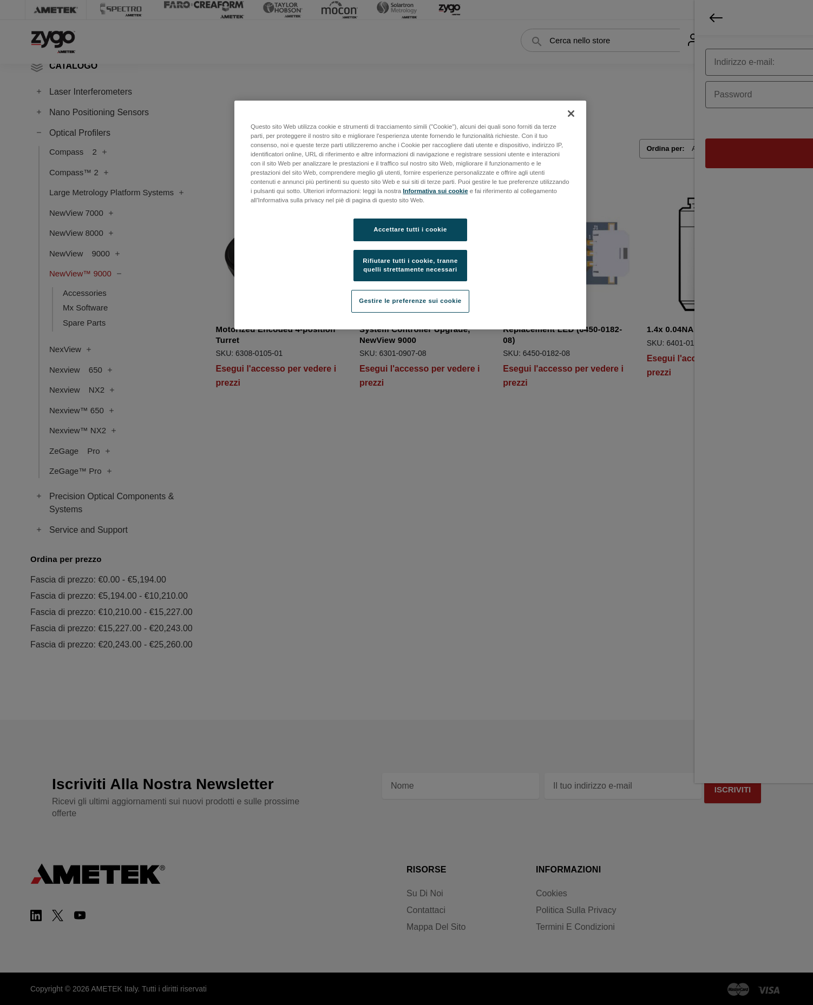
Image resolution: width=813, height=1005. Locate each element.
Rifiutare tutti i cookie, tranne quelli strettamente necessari (410, 265)
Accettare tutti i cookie (410, 229)
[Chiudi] (571, 113)
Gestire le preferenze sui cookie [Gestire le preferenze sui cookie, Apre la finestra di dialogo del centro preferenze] (410, 300)
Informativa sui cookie (435, 191)
